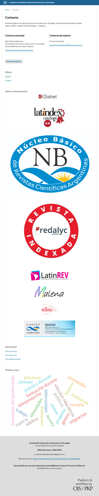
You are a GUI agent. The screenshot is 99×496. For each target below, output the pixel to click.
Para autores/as (11, 355)
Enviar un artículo (14, 61)
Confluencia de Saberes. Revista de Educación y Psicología (31, 2)
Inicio (7, 10)
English (8, 76)
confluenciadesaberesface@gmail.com (19, 50)
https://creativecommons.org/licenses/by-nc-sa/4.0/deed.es (57, 459)
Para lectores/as (11, 351)
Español (8, 80)
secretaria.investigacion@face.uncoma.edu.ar (66, 45)
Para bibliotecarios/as (13, 359)
